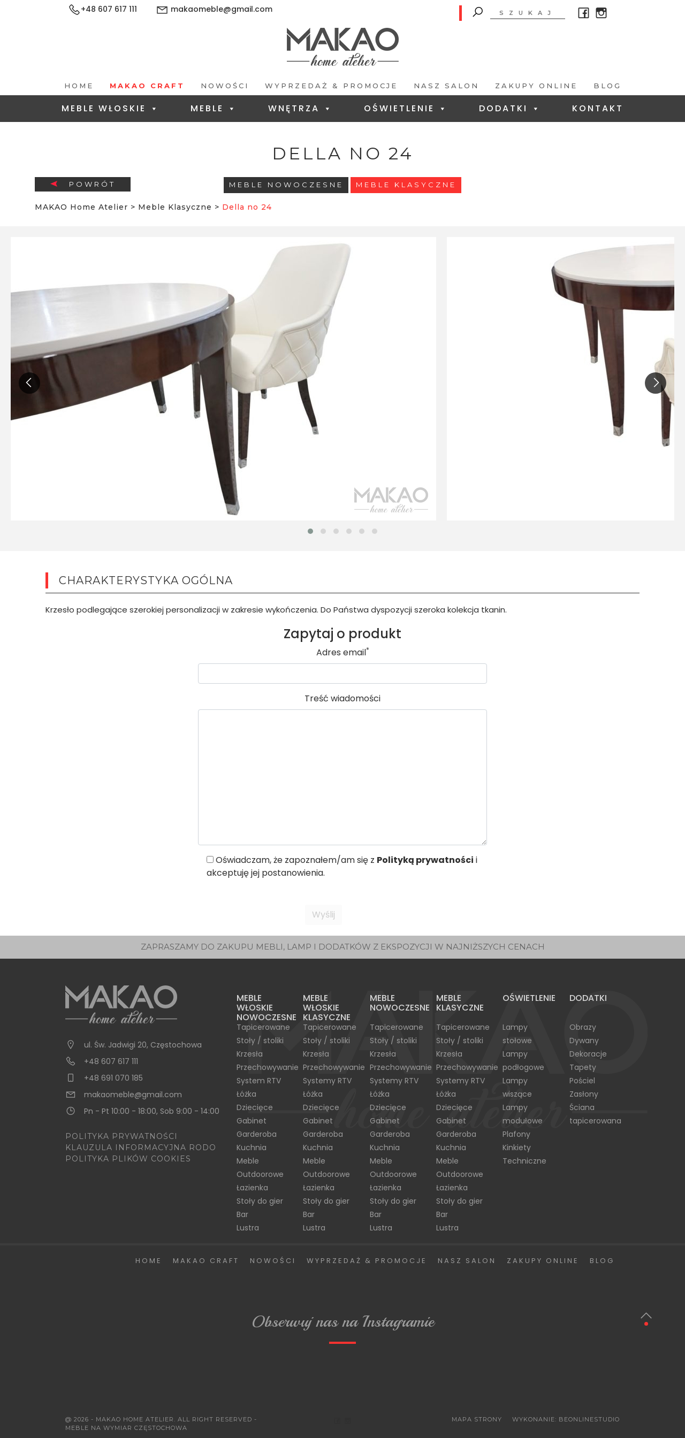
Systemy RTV (327, 1080)
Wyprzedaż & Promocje (331, 85)
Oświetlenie (406, 108)
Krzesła (250, 1054)
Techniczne (524, 1161)
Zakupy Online (536, 85)
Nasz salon (446, 85)
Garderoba (257, 1134)
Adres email (342, 652)
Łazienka (252, 1187)
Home (79, 85)
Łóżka (246, 1094)
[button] (310, 531)
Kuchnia (252, 1147)
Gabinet (252, 1120)
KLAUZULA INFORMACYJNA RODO (140, 1147)
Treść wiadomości (342, 698)
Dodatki (510, 108)
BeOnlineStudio (589, 1419)
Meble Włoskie (110, 108)
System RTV (259, 1080)
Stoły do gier (260, 1201)
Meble (214, 108)
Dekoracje (588, 1054)
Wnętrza (300, 108)
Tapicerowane (263, 1027)
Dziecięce (255, 1107)
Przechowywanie (268, 1067)
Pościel (582, 1080)
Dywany (584, 1040)
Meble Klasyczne (406, 184)
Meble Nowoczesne (286, 184)
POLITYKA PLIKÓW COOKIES (128, 1159)
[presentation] (29, 383)
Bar (242, 1214)
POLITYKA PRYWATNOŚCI (121, 1136)
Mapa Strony (477, 1419)
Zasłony (583, 1094)
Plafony (516, 1134)
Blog (607, 85)
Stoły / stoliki (260, 1040)
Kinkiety (517, 1147)
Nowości (225, 85)
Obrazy (582, 1027)
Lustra (248, 1227)
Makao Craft (147, 85)
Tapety (582, 1067)
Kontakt (597, 108)
